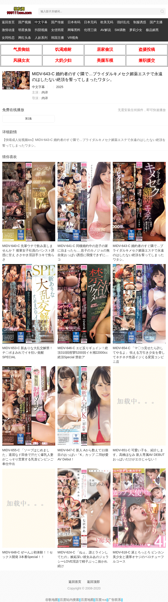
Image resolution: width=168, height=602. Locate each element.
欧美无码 (106, 22)
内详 (45, 92)
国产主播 (156, 22)
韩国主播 (57, 37)
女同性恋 (8, 37)
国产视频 (24, 22)
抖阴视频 (41, 30)
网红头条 (24, 37)
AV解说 (105, 30)
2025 (59, 87)
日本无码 (90, 22)
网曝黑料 (74, 30)
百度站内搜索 (69, 600)
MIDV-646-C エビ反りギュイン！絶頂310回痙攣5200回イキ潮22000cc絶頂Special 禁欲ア (83, 352)
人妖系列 (41, 37)
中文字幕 (41, 22)
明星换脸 (24, 30)
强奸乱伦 (123, 22)
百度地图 (87, 600)
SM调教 (120, 30)
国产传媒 (57, 22)
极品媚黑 (152, 30)
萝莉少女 (135, 30)
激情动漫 (8, 30)
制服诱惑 (139, 22)
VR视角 (73, 37)
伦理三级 (90, 30)
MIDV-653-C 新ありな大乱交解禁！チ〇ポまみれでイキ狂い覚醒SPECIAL (27, 352)
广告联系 (114, 600)
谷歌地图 (51, 600)
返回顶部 (93, 582)
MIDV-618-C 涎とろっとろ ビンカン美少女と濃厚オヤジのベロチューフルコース (138, 556)
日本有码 (74, 22)
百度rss (100, 600)
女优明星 (57, 30)
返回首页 (8, 22)
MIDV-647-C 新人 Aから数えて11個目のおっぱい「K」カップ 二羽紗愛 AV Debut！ (83, 454)
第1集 (28, 118)
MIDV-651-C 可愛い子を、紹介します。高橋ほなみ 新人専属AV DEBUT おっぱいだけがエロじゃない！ (139, 454)
